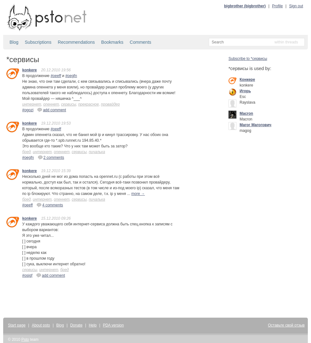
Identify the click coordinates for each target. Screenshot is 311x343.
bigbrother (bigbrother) (245, 6)
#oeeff (55, 76)
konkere (29, 70)
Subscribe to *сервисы (247, 58)
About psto (41, 325)
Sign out (296, 6)
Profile (277, 6)
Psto (25, 339)
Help (93, 325)
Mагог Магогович (255, 125)
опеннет (51, 104)
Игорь (245, 91)
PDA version (113, 325)
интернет (31, 104)
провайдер (110, 104)
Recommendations (76, 42)
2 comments (51, 157)
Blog (14, 42)
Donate (76, 325)
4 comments (49, 204)
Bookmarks (112, 42)
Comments (140, 42)
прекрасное (88, 104)
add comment (51, 109)
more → (138, 193)
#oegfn (71, 76)
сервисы (68, 104)
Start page (16, 325)
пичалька (97, 152)
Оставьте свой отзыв (286, 325)
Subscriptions (38, 42)
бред (26, 152)
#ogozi (27, 110)
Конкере (247, 79)
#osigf (27, 275)
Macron (246, 113)
